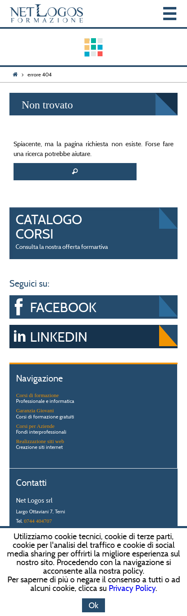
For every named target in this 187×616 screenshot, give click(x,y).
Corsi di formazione (37, 395)
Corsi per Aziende (35, 426)
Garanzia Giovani (35, 410)
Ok (93, 605)
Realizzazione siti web (40, 441)
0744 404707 (38, 521)
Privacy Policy (132, 588)
